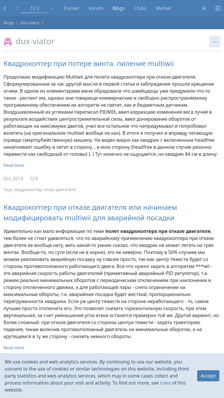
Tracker (71, 8)
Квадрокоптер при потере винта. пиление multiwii (89, 63)
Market (163, 8)
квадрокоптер (28, 189)
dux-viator (30, 22)
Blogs (119, 8)
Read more (14, 165)
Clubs (140, 8)
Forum (96, 8)
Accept (208, 376)
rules (165, 383)
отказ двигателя (60, 189)
